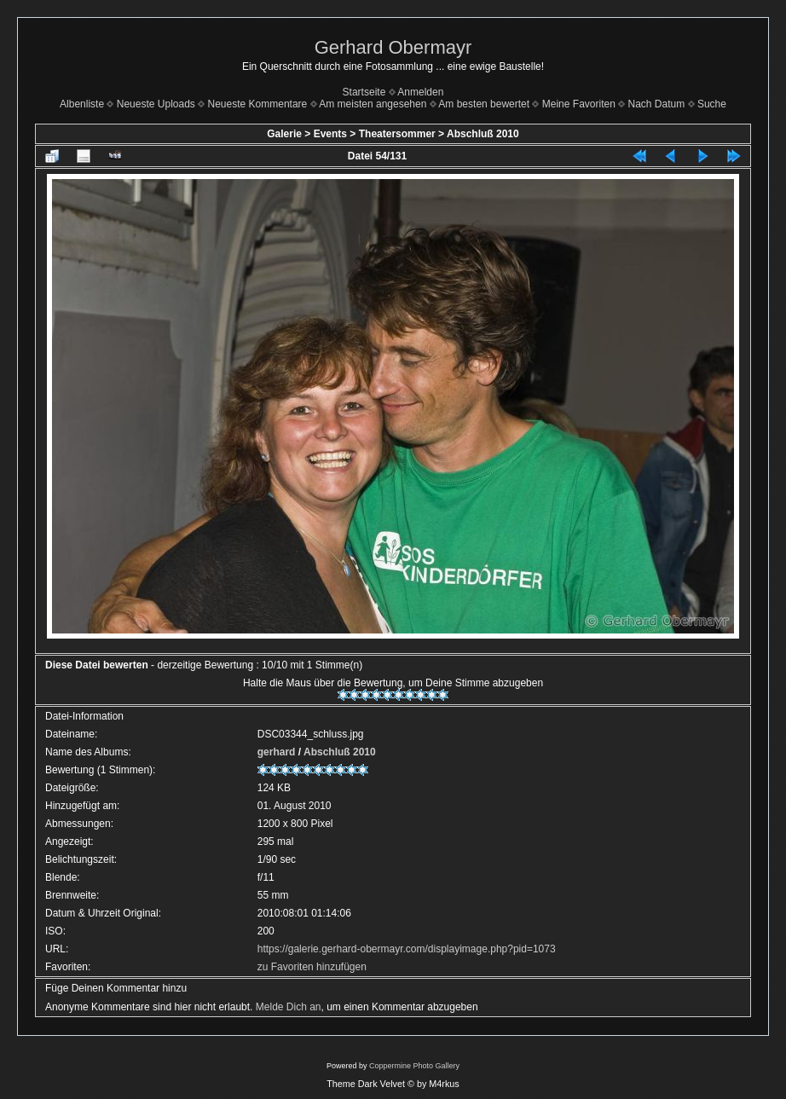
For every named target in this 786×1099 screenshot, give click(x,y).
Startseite (364, 92)
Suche (711, 104)
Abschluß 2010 (483, 134)
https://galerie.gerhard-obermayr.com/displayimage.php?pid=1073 (406, 949)
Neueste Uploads (156, 104)
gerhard (276, 752)
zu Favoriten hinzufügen (312, 967)
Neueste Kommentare (258, 104)
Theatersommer (397, 134)
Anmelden (420, 92)
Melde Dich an (288, 1007)
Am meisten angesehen (372, 104)
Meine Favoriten (579, 104)
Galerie (284, 134)
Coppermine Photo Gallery (414, 1065)
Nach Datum (656, 104)
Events (330, 134)
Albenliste (82, 104)
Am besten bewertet (483, 104)
